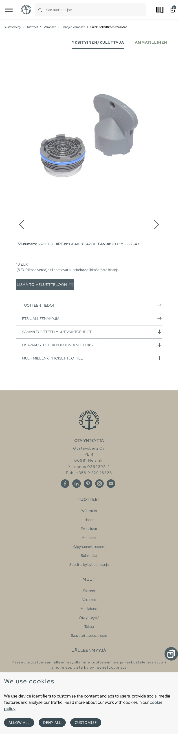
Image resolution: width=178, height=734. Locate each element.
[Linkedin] (76, 483)
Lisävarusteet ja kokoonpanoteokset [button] (92, 344)
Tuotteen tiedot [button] (92, 305)
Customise (86, 722)
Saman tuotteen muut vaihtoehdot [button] (92, 331)
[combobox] (96, 9)
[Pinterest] (88, 483)
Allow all (19, 722)
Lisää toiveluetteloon (45, 284)
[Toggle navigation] (9, 9)
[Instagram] (99, 483)
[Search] (40, 9)
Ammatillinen (151, 42)
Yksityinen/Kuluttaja (98, 42)
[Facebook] (65, 483)
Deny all (52, 722)
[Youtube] (111, 483)
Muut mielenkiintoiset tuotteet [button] (92, 358)
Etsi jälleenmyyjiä (92, 318)
